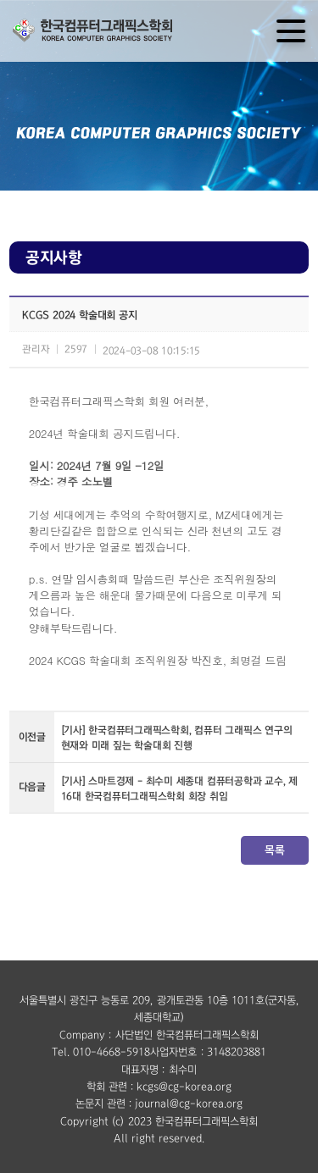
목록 (274, 850)
